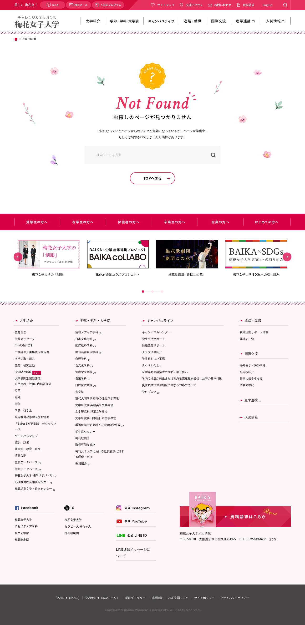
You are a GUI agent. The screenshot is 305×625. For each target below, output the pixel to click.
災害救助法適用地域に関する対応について (169, 385)
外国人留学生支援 (251, 378)
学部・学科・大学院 (95, 321)
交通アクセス (194, 5)
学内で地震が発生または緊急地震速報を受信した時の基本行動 (182, 378)
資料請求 (248, 5)
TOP (16, 39)
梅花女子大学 (23, 519)
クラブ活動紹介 (152, 352)
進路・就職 (252, 321)
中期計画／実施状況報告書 (32, 352)
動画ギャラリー (135, 598)
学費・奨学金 (23, 410)
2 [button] (152, 291)
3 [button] (162, 291)
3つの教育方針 (24, 345)
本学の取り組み (25, 358)
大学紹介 (26, 321)
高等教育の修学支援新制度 (32, 417)
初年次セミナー (85, 431)
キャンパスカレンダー (156, 332)
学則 (17, 404)
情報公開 (20, 455)
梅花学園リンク (178, 598)
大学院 (79, 391)
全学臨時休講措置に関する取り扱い (165, 372)
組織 (17, 397)
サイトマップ (165, 5)
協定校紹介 (247, 372)
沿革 (17, 390)
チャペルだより (152, 365)
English (267, 5)
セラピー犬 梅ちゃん (78, 526)
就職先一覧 (247, 339)
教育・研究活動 (25, 365)
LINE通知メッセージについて (133, 553)
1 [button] (143, 291)
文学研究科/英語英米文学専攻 (94, 405)
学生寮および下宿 (153, 358)
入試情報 (251, 417)
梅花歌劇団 (82, 438)
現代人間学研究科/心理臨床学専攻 (97, 398)
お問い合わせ (222, 5)
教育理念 (20, 332)
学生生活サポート (153, 339)
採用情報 (157, 598)
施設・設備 (22, 442)
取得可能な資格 (85, 444)
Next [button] (287, 257)
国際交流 (251, 354)
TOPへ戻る (152, 178)
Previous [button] (18, 257)
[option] (48, 258)
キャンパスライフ (160, 321)
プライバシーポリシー (234, 598)
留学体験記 (247, 385)
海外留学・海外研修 (252, 365)
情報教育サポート (153, 345)
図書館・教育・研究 (28, 449)
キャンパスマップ (26, 436)
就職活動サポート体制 (254, 332)
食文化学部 (22, 533)
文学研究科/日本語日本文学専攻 (95, 418)
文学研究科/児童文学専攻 (91, 411)
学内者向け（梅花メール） (102, 598)
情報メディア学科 (26, 526)
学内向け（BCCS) (67, 598)
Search (285, 5)
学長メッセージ (25, 339)
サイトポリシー (204, 598)
